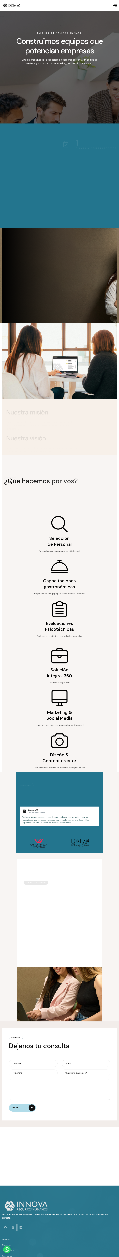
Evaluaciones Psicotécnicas (59, 626)
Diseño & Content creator (59, 758)
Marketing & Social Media (59, 715)
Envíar (23, 1107)
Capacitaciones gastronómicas (59, 584)
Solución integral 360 (59, 673)
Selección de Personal (60, 541)
